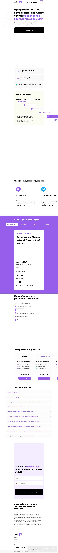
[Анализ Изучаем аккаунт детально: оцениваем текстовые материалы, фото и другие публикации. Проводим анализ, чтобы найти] (29, 105)
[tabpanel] (29, 261)
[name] (29, 478)
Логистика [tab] (35, 224)
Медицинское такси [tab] (11, 224)
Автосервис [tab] (23, 224)
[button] (29, 30)
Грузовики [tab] (46, 224)
